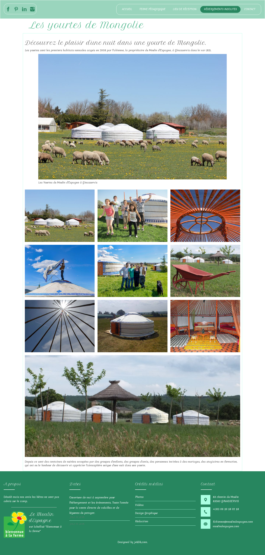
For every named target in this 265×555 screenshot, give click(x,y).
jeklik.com (140, 542)
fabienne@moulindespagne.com (233, 522)
